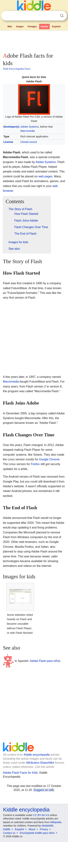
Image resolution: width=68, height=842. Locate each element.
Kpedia (44, 26)
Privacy (44, 829)
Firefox (35, 464)
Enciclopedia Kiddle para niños (37, 832)
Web (9, 26)
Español (56, 26)
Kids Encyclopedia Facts (16, 68)
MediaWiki (47, 825)
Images (20, 26)
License (8, 141)
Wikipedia (55, 822)
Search (61, 16)
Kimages (32, 26)
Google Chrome (49, 459)
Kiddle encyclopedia (37, 754)
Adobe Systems (29, 126)
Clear (54, 16)
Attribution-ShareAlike (40, 762)
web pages (45, 176)
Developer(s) (11, 126)
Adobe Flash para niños (45, 660)
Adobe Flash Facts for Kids (20, 772)
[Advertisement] (34, 41)
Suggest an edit (43, 789)
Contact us (9, 832)
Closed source (28, 141)
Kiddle (6, 829)
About (32, 829)
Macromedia (27, 130)
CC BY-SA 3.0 (41, 815)
